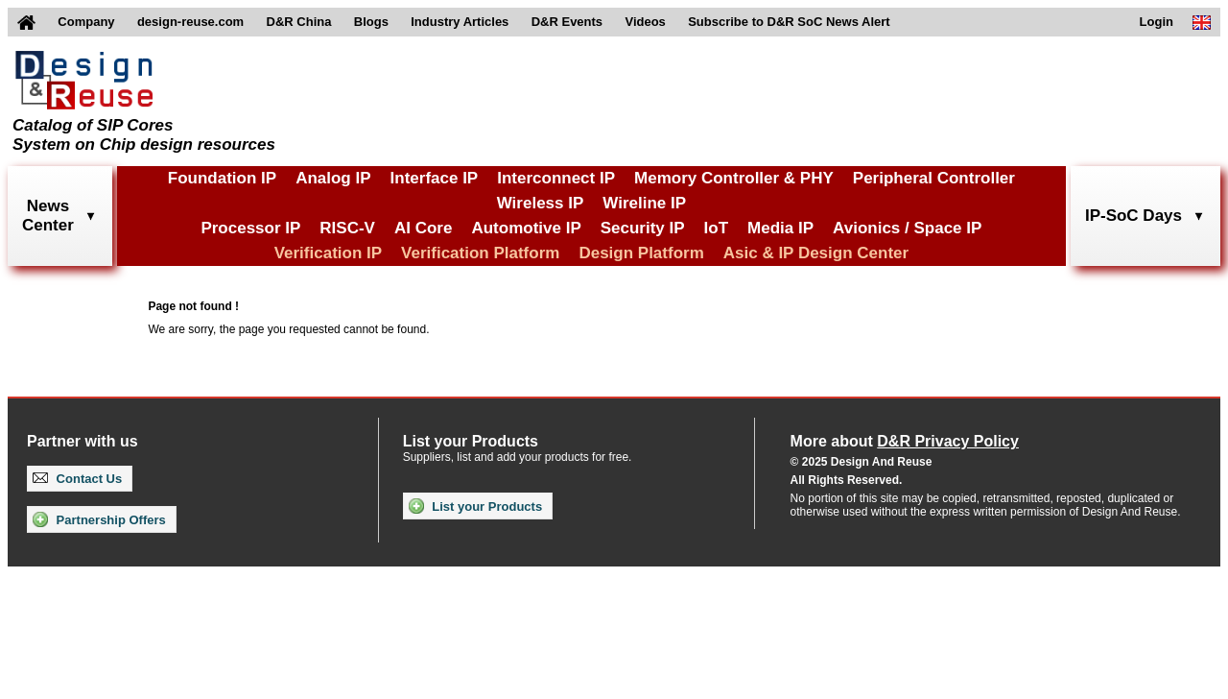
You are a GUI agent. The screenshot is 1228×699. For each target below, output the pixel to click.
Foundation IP (222, 178)
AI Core (423, 228)
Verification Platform (480, 253)
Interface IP (434, 178)
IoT (716, 228)
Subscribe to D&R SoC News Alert (788, 21)
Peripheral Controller (934, 178)
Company (86, 21)
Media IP (780, 228)
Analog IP (332, 178)
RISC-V (347, 228)
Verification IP (328, 253)
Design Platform (641, 253)
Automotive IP (525, 228)
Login (1156, 21)
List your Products (475, 506)
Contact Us (77, 478)
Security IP (643, 228)
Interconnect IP (556, 178)
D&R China (299, 21)
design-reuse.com (190, 21)
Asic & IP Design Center (816, 253)
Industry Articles (459, 21)
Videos (645, 21)
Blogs (371, 21)
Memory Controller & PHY (734, 178)
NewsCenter (48, 215)
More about (905, 441)
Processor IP (250, 228)
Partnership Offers (99, 519)
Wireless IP (540, 203)
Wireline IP (644, 203)
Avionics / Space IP (907, 228)
